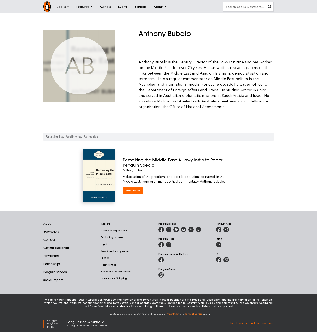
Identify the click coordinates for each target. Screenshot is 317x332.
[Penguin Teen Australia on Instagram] (168, 244)
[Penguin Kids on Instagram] (226, 229)
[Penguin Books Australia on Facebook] (161, 229)
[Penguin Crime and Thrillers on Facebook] (161, 259)
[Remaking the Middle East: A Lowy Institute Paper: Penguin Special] (178, 162)
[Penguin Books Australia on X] (176, 229)
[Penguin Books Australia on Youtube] (183, 229)
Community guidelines (114, 230)
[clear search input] (269, 7)
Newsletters (51, 256)
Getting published (56, 248)
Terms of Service (193, 313)
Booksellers (51, 231)
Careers (105, 223)
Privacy (105, 258)
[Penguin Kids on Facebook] (218, 229)
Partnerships (51, 264)
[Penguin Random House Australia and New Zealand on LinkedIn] (191, 229)
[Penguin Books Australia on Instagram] (168, 229)
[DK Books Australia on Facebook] (218, 259)
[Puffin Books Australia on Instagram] (218, 244)
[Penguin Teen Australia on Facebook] (161, 244)
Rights (104, 244)
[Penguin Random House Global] (54, 323)
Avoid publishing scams (115, 251)
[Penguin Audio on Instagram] (161, 275)
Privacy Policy (172, 313)
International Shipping (114, 278)
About (47, 223)
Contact (49, 240)
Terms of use (108, 264)
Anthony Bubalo (133, 170)
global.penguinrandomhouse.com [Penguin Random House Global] (250, 323)
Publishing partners (112, 237)
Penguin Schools (55, 272)
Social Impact (53, 280)
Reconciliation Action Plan (116, 271)
